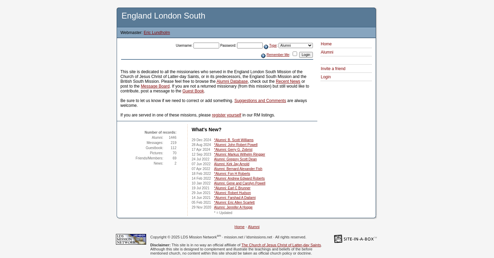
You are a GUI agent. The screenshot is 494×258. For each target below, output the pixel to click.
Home (326, 44)
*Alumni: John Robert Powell (236, 145)
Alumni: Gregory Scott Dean (235, 159)
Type (273, 45)
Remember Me (278, 55)
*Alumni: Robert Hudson (232, 193)
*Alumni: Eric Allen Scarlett (234, 202)
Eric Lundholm (157, 32)
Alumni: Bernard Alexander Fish (238, 169)
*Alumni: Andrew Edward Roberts (239, 178)
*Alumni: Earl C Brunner (232, 188)
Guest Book (193, 91)
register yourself (226, 115)
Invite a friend (333, 68)
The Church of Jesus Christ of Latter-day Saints (281, 245)
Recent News (288, 81)
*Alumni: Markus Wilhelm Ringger (239, 154)
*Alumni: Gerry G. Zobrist (233, 150)
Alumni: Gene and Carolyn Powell (240, 183)
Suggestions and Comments (260, 100)
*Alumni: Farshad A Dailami (235, 198)
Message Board (155, 86)
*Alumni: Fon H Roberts (232, 174)
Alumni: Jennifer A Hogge (233, 207)
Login (326, 77)
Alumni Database (232, 81)
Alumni (327, 52)
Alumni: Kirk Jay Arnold (231, 164)
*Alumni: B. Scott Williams (234, 140)
